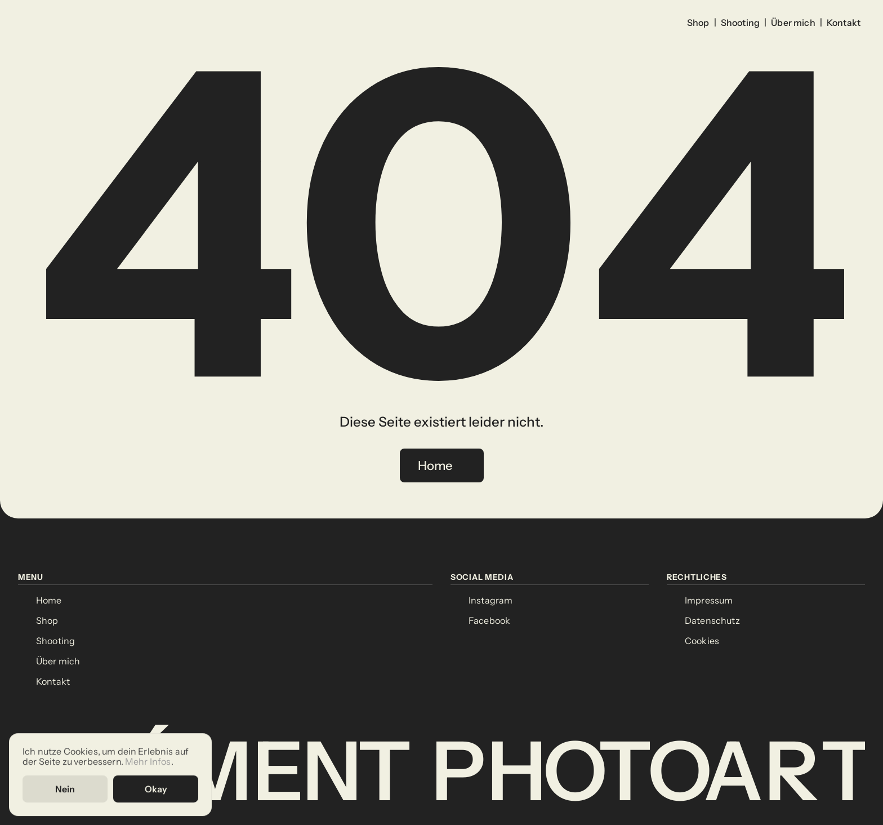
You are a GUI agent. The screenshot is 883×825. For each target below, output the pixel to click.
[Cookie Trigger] (702, 641)
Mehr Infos (148, 762)
